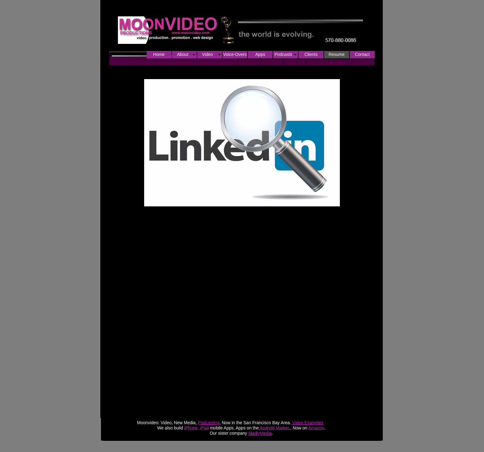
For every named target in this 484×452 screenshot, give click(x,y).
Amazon (316, 427)
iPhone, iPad (196, 427)
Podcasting (208, 422)
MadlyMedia (259, 433)
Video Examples (307, 422)
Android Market (274, 427)
